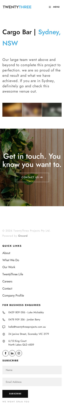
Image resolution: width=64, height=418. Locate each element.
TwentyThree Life (12, 274)
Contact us (32, 174)
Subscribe (15, 393)
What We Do (10, 260)
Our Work (8, 267)
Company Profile (13, 295)
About (6, 253)
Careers (7, 281)
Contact (7, 288)
